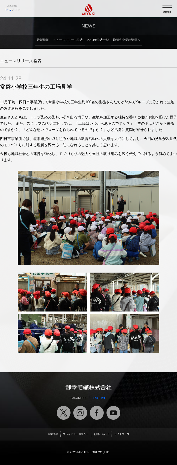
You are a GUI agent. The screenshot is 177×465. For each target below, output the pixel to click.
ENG (7, 10)
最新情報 (43, 40)
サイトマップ (122, 434)
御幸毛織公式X (64, 413)
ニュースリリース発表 (68, 40)
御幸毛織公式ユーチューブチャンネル (113, 413)
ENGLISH (99, 398)
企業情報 (53, 434)
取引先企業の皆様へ (126, 40)
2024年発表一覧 (98, 40)
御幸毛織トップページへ (88, 387)
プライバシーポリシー (75, 434)
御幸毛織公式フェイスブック (97, 413)
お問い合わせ (101, 434)
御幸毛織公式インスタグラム (80, 413)
